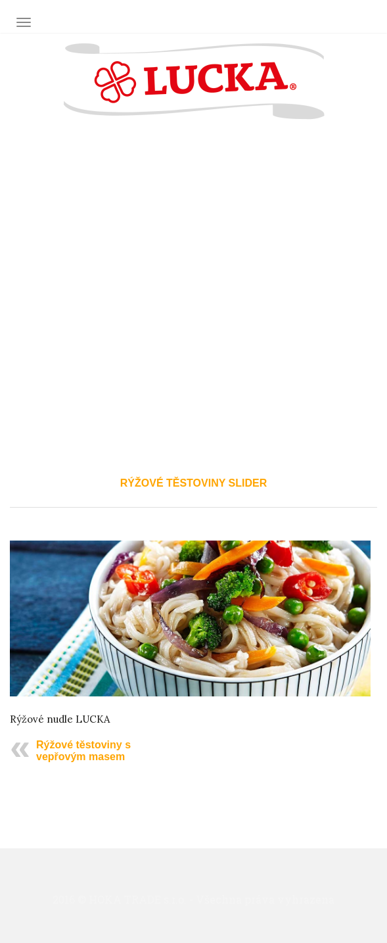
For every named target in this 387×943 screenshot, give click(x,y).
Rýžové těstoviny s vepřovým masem (83, 750)
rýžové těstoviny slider (193, 483)
